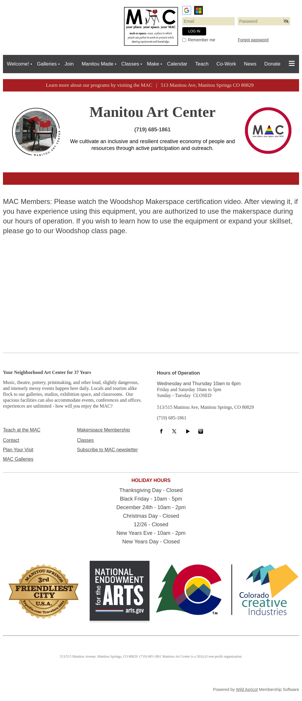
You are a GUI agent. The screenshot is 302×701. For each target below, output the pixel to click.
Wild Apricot (247, 689)
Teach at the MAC (21, 429)
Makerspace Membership (103, 429)
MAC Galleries (18, 459)
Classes (85, 440)
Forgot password (253, 39)
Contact (11, 440)
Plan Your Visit (18, 449)
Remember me (201, 39)
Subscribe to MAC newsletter (107, 449)
